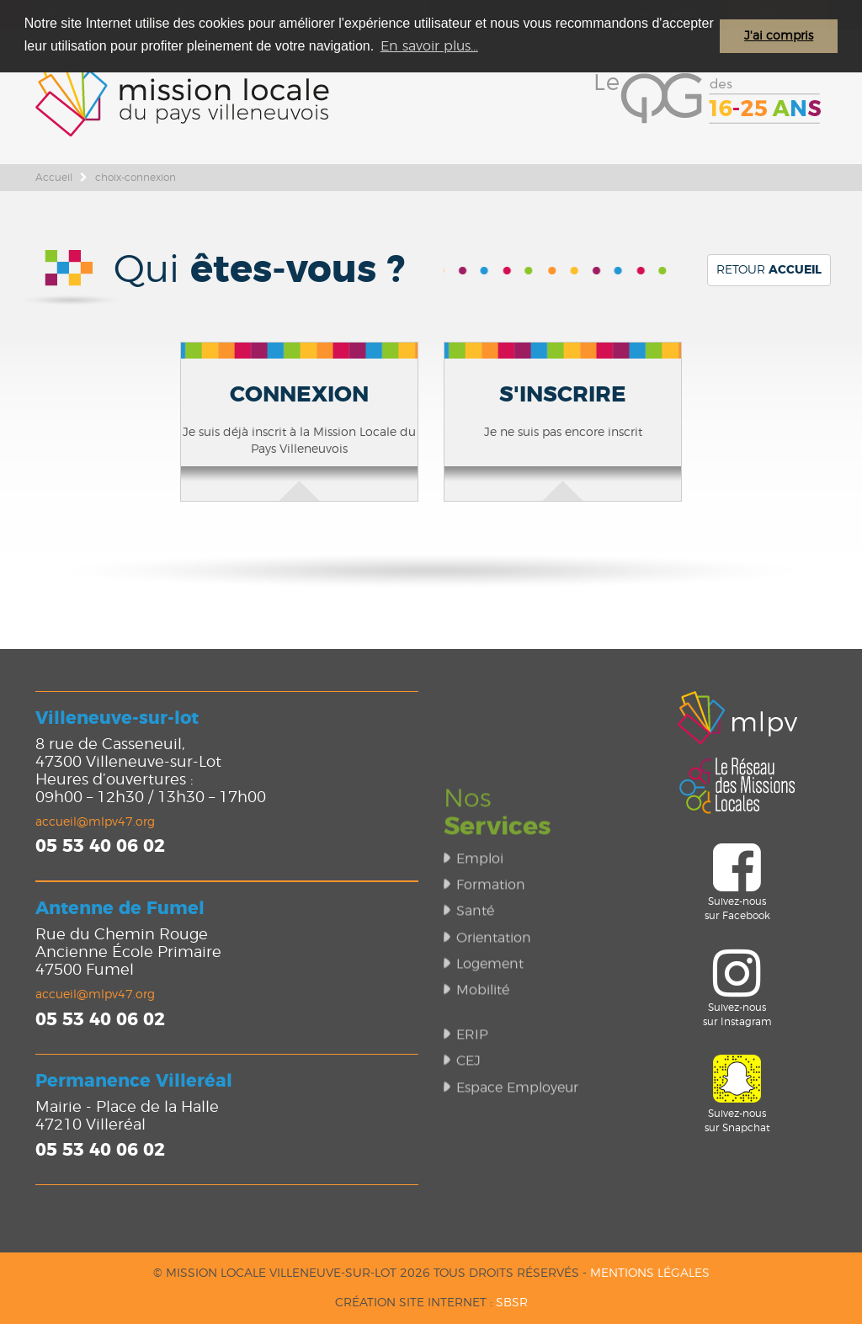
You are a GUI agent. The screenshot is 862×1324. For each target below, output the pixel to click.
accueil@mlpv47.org (95, 822)
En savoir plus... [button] (429, 46)
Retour (769, 270)
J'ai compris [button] (778, 35)
